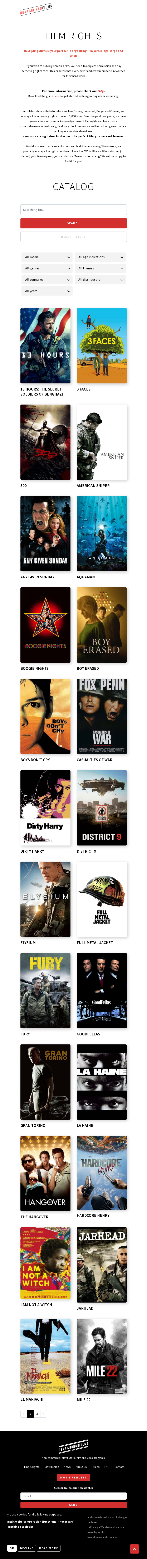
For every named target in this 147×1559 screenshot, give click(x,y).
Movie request (73, 1477)
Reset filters (73, 237)
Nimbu (101, 1532)
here (57, 96)
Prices (96, 1467)
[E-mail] (73, 1496)
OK (12, 1548)
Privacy (94, 1527)
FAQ (106, 1467)
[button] (134, 1549)
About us (81, 1467)
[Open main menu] (138, 9)
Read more (48, 1548)
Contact (119, 1467)
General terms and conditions (102, 1537)
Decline (27, 1548)
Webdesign (107, 1527)
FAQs (101, 91)
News (67, 1467)
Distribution (52, 1467)
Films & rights (31, 1467)
